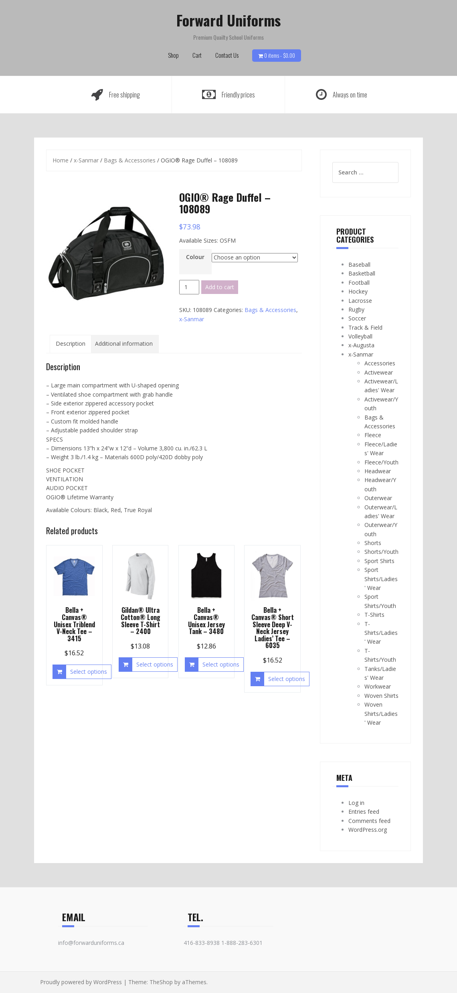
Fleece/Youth (381, 462)
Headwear (377, 471)
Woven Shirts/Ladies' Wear (381, 713)
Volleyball (360, 336)
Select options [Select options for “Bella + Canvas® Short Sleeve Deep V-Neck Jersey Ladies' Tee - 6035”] (286, 679)
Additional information (124, 343)
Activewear (378, 372)
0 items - (279, 55)
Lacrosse (360, 300)
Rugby (356, 309)
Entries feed (363, 811)
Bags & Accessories (130, 160)
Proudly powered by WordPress (81, 982)
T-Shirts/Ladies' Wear (381, 633)
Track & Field (365, 327)
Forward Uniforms (228, 19)
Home (61, 160)
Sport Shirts (379, 561)
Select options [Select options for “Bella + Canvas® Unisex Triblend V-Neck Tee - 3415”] (88, 671)
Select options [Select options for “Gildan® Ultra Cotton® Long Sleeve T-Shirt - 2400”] (154, 664)
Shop (173, 55)
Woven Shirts (381, 695)
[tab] (70, 344)
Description (70, 343)
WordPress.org (367, 829)
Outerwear (378, 498)
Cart (197, 55)
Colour (195, 257)
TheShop (161, 982)
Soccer (357, 318)
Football (359, 282)
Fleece (372, 435)
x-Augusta (361, 345)
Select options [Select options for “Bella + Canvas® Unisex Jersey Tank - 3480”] (220, 664)
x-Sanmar (86, 160)
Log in (356, 803)
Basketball (361, 273)
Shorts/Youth (381, 551)
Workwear (377, 686)
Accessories (379, 363)
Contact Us (227, 55)
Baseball (359, 264)
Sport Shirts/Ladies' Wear (381, 579)
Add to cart (219, 287)
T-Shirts (374, 614)
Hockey (358, 291)
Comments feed (369, 821)
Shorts (372, 543)
